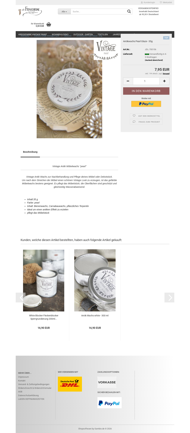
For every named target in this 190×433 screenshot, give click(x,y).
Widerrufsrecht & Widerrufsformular (34, 388)
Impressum (23, 377)
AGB (20, 391)
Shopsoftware (84, 428)
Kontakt (21, 380)
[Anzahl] (146, 81)
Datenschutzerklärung (28, 395)
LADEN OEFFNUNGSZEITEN (31, 399)
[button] (128, 81)
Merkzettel (166, 2)
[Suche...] (64, 11)
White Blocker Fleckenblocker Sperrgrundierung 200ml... (43, 317)
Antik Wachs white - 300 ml (94, 315)
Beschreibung (30, 152)
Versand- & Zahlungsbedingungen (33, 384)
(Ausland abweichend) (154, 60)
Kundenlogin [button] (148, 2)
